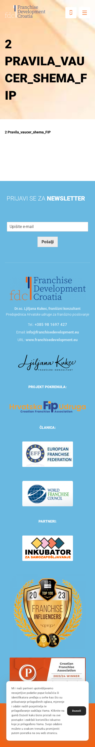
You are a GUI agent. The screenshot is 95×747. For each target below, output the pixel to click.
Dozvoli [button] (76, 710)
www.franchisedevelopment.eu (52, 340)
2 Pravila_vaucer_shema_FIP (28, 132)
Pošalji (48, 241)
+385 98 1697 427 (51, 324)
